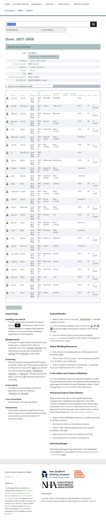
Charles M (14, 191)
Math (22, 230)
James (13, 160)
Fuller (22, 277)
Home (7, 4)
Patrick (13, 246)
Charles (14, 168)
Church (22, 98)
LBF (21, 509)
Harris (22, 269)
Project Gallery (81, 4)
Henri (13, 230)
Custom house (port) (17, 77)
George (14, 215)
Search (29, 11)
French (22, 121)
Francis (23, 145)
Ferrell (22, 215)
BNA (16, 511)
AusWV (8, 514)
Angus (13, 207)
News (20, 11)
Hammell (23, 246)
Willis (22, 183)
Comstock (24, 106)
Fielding (23, 113)
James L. (14, 98)
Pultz (22, 285)
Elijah (13, 183)
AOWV (12, 503)
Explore (51, 4)
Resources (10, 11)
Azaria (22, 137)
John (12, 129)
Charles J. (14, 261)
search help (13, 307)
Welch (22, 160)
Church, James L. (37, 67)
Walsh (22, 261)
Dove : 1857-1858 (37, 61)
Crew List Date (19, 64)
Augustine (15, 254)
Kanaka (23, 168)
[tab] (29, 86)
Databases (37, 4)
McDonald (24, 207)
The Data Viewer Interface (81, 412)
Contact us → (10, 477)
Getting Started (21, 4)
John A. (13, 285)
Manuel (13, 222)
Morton (23, 238)
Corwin (22, 191)
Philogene (15, 137)
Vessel (23, 70)
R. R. (12, 292)
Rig (24, 74)
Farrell (22, 254)
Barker (22, 129)
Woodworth (24, 152)
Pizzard (23, 199)
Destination (21, 80)
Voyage (22, 61)
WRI (24, 53)
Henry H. (14, 277)
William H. (14, 113)
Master (23, 67)
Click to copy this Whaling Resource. (43, 56)
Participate (64, 4)
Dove (32, 70)
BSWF (7, 506)
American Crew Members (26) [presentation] (20, 86)
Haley (22, 292)
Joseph (13, 106)
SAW (26, 506)
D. (11, 152)
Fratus (22, 222)
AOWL (19, 503)
